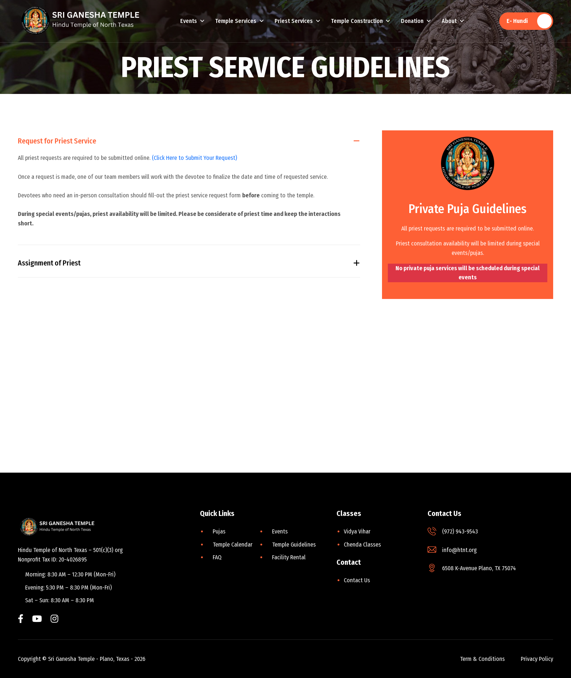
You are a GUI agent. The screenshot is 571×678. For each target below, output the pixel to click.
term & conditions (482, 658)
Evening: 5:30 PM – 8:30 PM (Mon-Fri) (68, 587)
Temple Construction (357, 20)
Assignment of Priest (49, 264)
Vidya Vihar (357, 531)
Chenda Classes (362, 544)
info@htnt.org (459, 550)
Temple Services (235, 20)
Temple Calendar (232, 544)
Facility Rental (289, 557)
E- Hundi (517, 20)
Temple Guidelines (294, 544)
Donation (412, 20)
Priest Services (294, 20)
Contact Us (357, 580)
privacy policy (537, 658)
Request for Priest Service (57, 141)
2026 (139, 658)
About (449, 20)
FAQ (217, 557)
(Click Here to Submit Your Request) (194, 158)
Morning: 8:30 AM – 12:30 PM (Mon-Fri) (70, 574)
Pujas (219, 531)
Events (188, 20)
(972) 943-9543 (460, 531)
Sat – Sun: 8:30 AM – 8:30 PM (59, 600)
